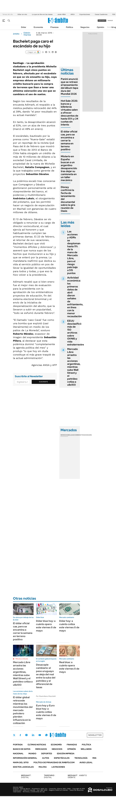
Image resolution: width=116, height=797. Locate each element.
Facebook (20, 735)
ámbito (16, 34)
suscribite (102, 20)
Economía (38, 27)
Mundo (32, 753)
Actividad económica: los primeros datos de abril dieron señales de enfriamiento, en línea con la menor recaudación (75, 297)
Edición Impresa (65, 753)
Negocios (84, 27)
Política (69, 27)
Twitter (14, 735)
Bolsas (71, 435)
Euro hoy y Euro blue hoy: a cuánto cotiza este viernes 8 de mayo (46, 712)
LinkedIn (33, 735)
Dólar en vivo (22, 14)
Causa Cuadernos (101, 14)
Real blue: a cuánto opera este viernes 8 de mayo (69, 667)
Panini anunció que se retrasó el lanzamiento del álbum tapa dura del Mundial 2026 (69, 86)
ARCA (73, 14)
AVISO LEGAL (86, 762)
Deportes (46, 753)
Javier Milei (61, 14)
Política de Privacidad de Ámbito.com (54, 762)
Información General (25, 758)
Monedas (64, 435)
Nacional (18, 753)
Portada (18, 744)
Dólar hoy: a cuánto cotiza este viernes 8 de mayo (69, 625)
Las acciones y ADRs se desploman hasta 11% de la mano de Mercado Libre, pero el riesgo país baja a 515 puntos (73, 252)
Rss (94, 758)
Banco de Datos (21, 749)
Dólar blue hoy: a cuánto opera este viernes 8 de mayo (46, 625)
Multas (43, 767)
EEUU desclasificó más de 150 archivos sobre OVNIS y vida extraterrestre (75, 332)
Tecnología (81, 758)
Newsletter (110, 27)
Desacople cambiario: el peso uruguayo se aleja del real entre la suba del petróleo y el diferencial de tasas (45, 676)
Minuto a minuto (21, 659)
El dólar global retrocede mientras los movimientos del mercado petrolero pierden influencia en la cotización (23, 710)
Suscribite (43, 382)
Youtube (40, 735)
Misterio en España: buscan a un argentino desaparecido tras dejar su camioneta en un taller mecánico (69, 168)
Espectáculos (61, 758)
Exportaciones (84, 14)
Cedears (88, 435)
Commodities (79, 435)
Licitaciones (58, 767)
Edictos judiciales (23, 767)
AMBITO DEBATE (77, 776)
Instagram (26, 735)
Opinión (100, 27)
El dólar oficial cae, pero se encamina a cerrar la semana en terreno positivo (69, 140)
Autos (45, 758)
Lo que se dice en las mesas (42, 14)
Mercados (41, 749)
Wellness (86, 749)
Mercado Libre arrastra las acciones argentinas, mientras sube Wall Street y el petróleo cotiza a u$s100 (73, 366)
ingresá (110, 20)
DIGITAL (26, 776)
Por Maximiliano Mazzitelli (46, 696)
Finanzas (54, 27)
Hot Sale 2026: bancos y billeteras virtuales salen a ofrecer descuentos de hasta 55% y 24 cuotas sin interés (69, 112)
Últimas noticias (37, 744)
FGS (113, 14)
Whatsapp (46, 735)
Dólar (23, 27)
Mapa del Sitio (21, 762)
